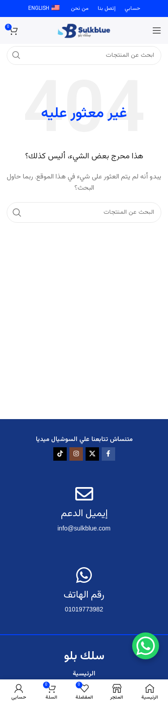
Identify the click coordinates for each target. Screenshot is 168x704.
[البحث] (84, 212)
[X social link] (92, 454)
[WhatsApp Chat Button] (145, 645)
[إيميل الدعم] (84, 494)
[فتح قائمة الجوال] (157, 30)
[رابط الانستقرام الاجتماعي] (76, 454)
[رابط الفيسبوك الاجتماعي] (108, 454)
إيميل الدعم (84, 514)
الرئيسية (84, 674)
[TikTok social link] (60, 454)
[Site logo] (84, 31)
